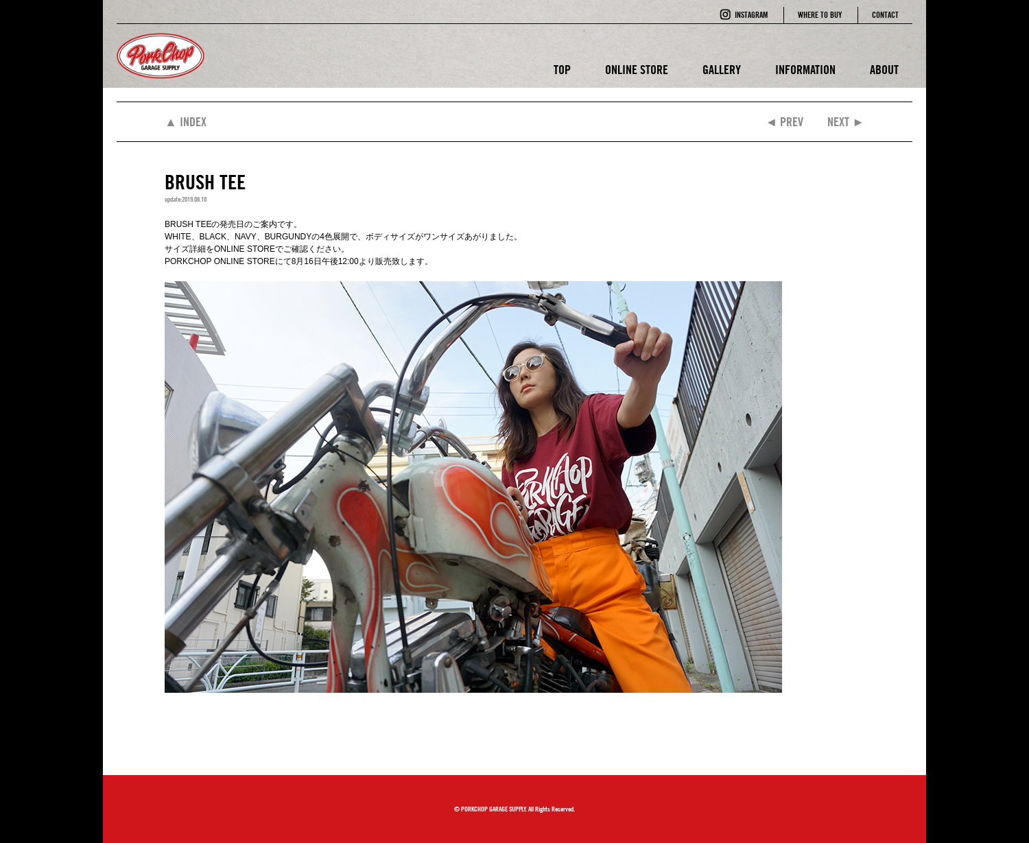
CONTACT (885, 15)
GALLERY (721, 69)
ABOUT (884, 69)
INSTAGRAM (751, 15)
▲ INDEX (185, 122)
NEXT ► (845, 122)
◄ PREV (784, 122)
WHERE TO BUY (820, 15)
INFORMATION (805, 69)
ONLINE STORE (636, 69)
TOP (562, 69)
